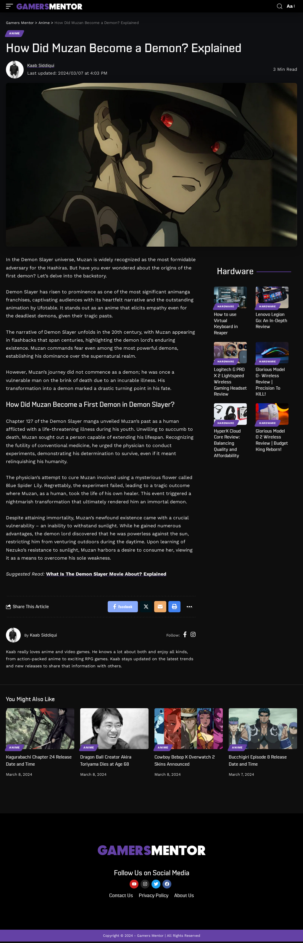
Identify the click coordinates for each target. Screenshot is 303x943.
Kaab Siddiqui (41, 65)
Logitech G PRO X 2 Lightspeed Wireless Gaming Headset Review (230, 382)
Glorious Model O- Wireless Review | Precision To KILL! (270, 382)
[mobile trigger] (11, 6)
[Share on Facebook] (121, 607)
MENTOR (151, 851)
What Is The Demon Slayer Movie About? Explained (106, 574)
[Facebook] (185, 636)
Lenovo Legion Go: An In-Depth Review (271, 321)
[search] (279, 6)
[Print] (174, 607)
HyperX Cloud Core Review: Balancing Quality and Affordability (227, 443)
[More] (189, 607)
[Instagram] (193, 636)
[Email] (159, 607)
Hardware (225, 306)
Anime (14, 33)
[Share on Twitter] (145, 607)
